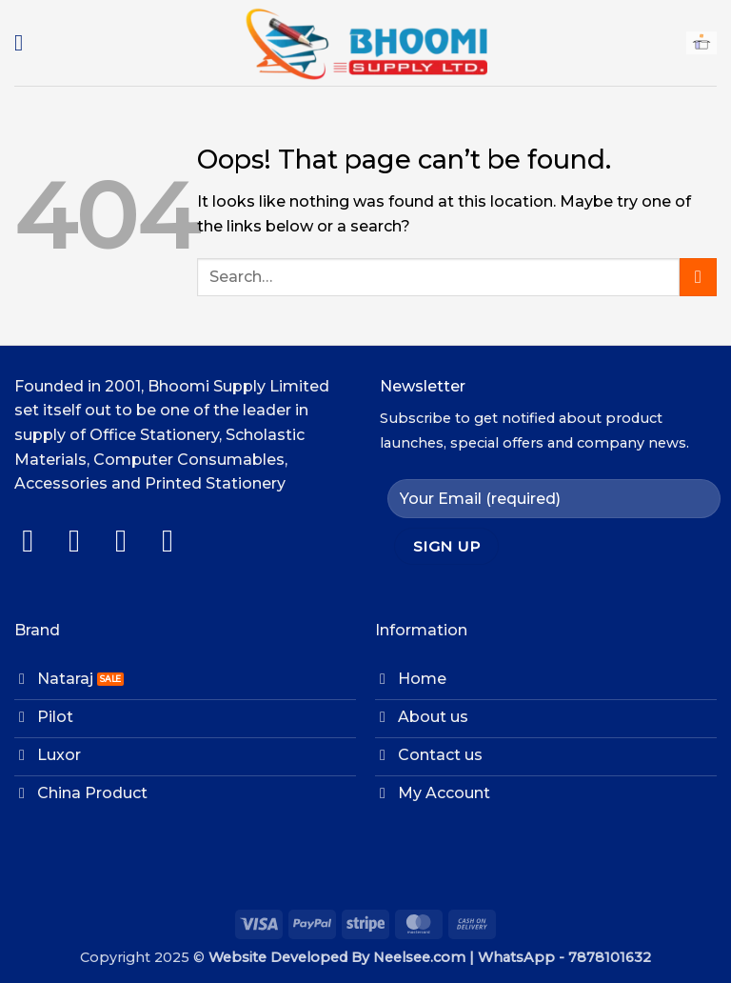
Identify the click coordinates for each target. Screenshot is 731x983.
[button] (25, 42)
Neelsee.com (419, 957)
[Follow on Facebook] (37, 540)
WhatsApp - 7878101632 (564, 957)
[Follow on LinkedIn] (177, 540)
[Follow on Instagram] (84, 540)
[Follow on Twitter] (131, 540)
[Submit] (698, 276)
